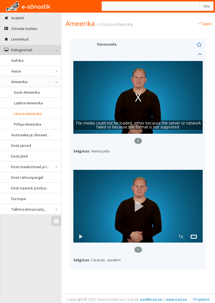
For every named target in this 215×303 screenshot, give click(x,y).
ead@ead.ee (151, 299)
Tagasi (205, 23)
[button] (138, 206)
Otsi (206, 6)
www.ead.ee (176, 299)
